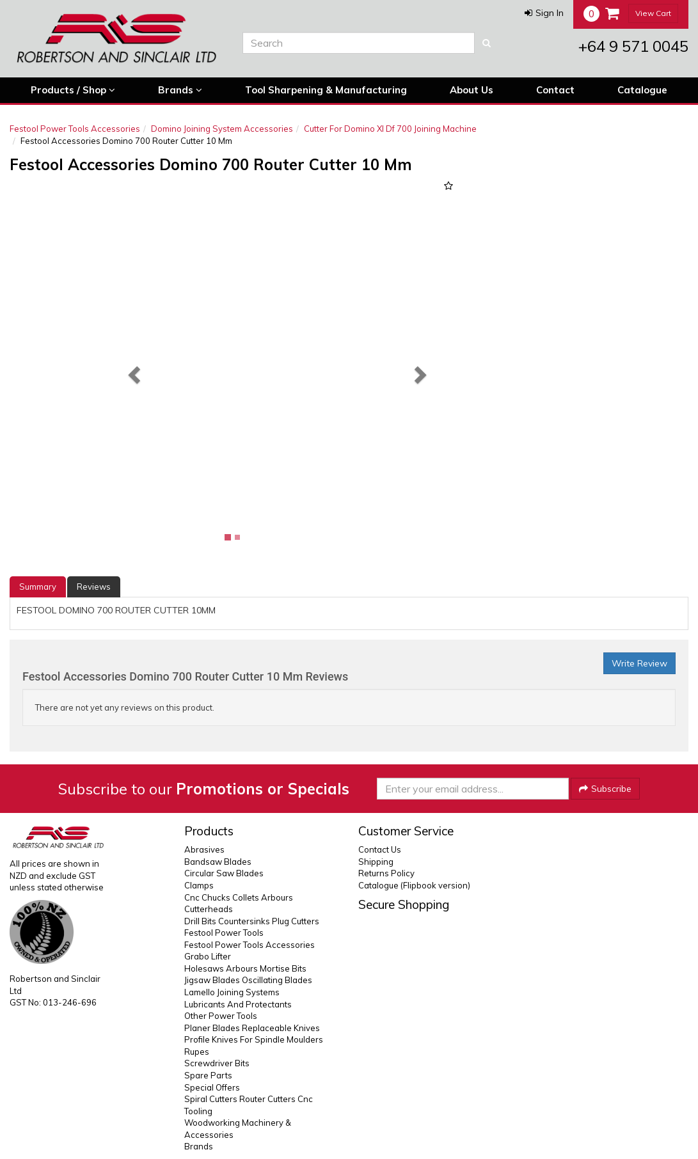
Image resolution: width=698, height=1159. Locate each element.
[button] (544, 13)
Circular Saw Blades (224, 873)
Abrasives (204, 849)
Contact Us (379, 849)
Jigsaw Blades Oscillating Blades (248, 980)
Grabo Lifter (207, 956)
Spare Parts (208, 1075)
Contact (555, 90)
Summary (37, 586)
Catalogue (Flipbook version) (414, 885)
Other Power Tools (220, 1016)
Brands (180, 90)
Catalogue (642, 90)
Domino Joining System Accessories (222, 128)
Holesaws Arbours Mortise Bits (245, 968)
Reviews (94, 586)
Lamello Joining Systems (232, 992)
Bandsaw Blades (217, 861)
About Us (471, 90)
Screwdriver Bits (217, 1063)
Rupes (196, 1051)
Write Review (639, 663)
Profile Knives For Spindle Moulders (253, 1039)
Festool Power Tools (224, 932)
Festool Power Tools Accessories (75, 128)
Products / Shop (73, 90)
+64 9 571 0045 (633, 46)
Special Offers (212, 1087)
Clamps (199, 885)
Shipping (375, 861)
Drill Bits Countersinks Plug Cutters (251, 921)
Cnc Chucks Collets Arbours (238, 897)
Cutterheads (208, 909)
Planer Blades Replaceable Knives (252, 1028)
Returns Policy (386, 873)
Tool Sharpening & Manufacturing (326, 90)
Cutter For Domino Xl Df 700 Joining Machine (390, 128)
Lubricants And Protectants (238, 1004)
